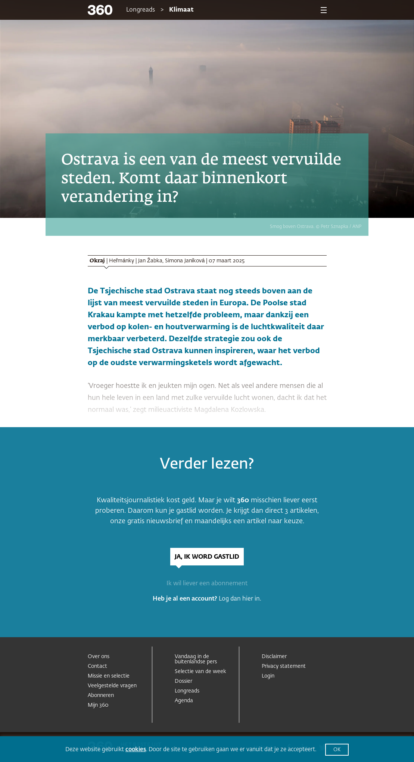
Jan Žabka (150, 260)
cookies (135, 749)
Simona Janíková (185, 260)
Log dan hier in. (240, 599)
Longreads (140, 10)
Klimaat (181, 10)
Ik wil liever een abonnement (207, 584)
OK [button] (336, 749)
